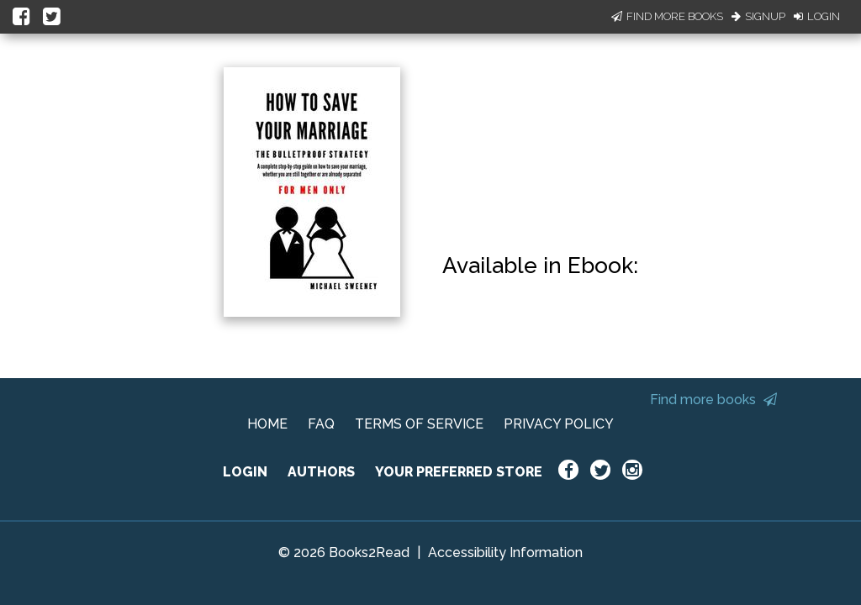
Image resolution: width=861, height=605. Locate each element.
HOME (267, 424)
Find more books (713, 400)
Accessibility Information (505, 552)
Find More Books (667, 16)
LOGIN (245, 472)
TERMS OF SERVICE (419, 424)
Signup (758, 16)
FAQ (321, 424)
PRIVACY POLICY (559, 424)
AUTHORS (321, 472)
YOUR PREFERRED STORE (458, 472)
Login (817, 16)
